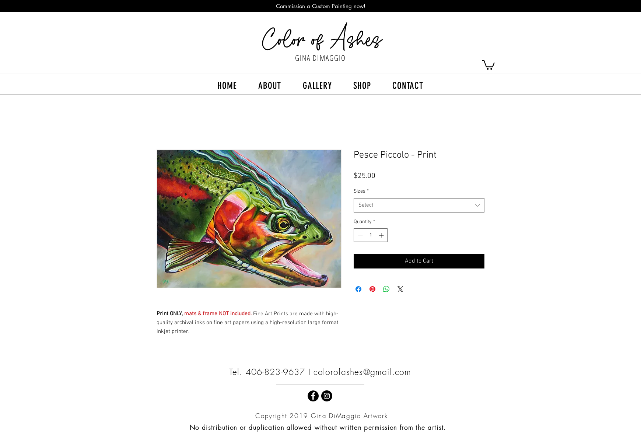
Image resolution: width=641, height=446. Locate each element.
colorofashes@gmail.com (362, 371)
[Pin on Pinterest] (372, 289)
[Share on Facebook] (358, 289)
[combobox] (419, 205)
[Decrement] (359, 235)
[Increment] (381, 235)
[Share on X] (400, 289)
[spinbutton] (370, 235)
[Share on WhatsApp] (386, 289)
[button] (488, 64)
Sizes (361, 191)
